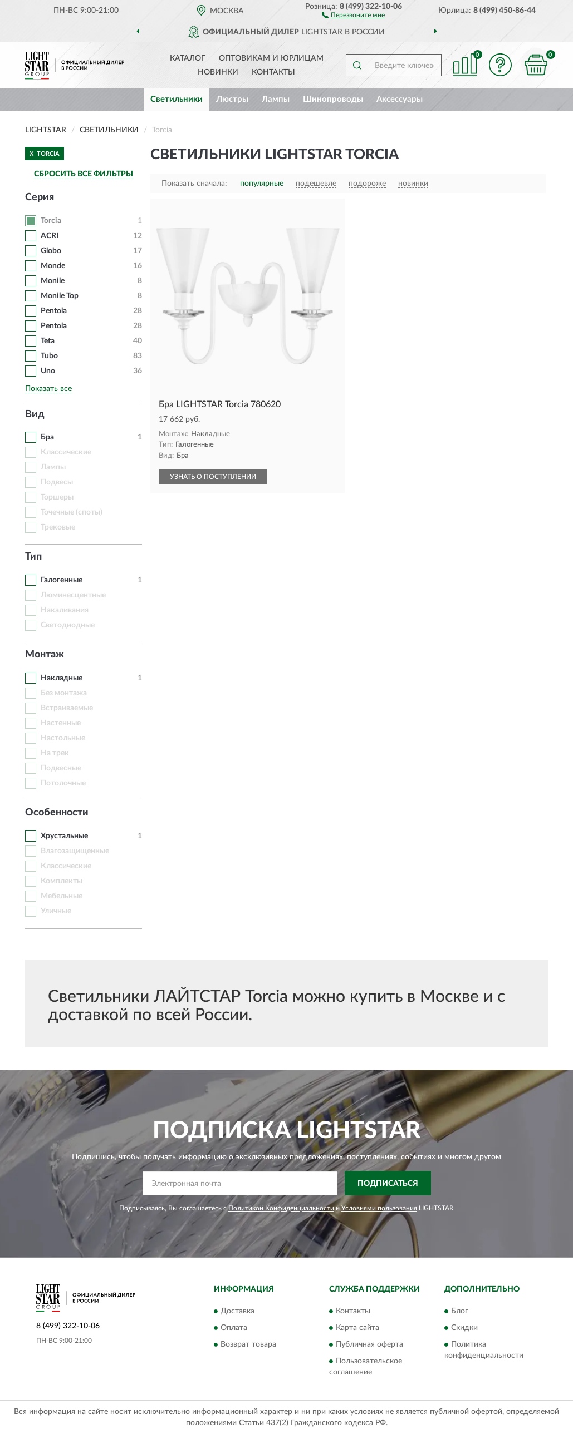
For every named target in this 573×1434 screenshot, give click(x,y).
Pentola (54, 311)
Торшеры (57, 497)
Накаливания (65, 610)
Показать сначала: (194, 183)
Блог (459, 1311)
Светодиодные (68, 625)
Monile (53, 281)
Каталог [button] (187, 58)
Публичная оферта (369, 1344)
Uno (48, 371)
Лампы (276, 99)
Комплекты (61, 881)
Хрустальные (64, 836)
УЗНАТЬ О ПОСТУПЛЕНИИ (213, 476)
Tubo (50, 356)
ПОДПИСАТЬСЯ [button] (387, 1184)
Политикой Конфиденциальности (281, 1208)
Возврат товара (248, 1344)
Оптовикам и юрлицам (271, 58)
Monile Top (60, 296)
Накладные (61, 678)
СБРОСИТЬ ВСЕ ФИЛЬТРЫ (83, 174)
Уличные (56, 911)
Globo (51, 251)
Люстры (232, 99)
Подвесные (61, 768)
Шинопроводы (333, 99)
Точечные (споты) (71, 512)
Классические (66, 452)
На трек (55, 753)
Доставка (237, 1311)
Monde (53, 266)
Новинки (218, 72)
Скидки (464, 1328)
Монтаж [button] (44, 655)
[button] (353, 14)
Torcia (51, 221)
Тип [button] (33, 557)
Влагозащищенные (75, 851)
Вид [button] (35, 414)
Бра (47, 437)
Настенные (61, 723)
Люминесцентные (73, 595)
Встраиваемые (67, 708)
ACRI (49, 236)
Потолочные (63, 783)
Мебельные (61, 896)
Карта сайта (357, 1328)
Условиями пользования (379, 1208)
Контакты (273, 72)
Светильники (176, 99)
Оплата (234, 1328)
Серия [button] (39, 197)
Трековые (58, 527)
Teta (48, 341)
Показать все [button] (48, 389)
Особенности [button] (57, 813)
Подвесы (57, 482)
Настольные (63, 738)
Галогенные (61, 580)
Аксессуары (399, 99)
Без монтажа (64, 693)
